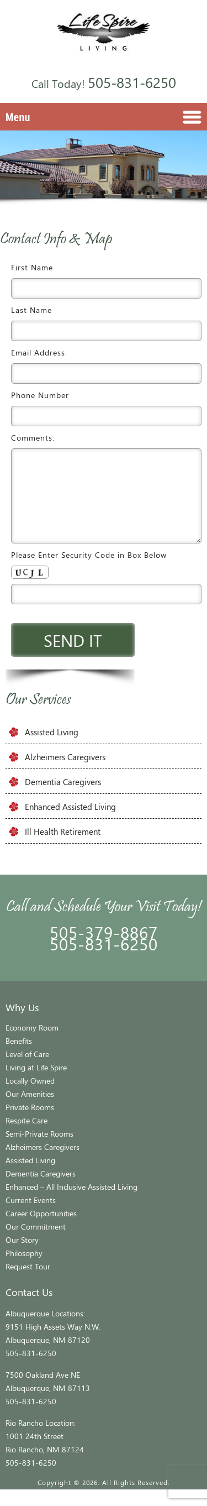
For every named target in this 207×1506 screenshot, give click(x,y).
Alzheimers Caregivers (65, 773)
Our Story (22, 1256)
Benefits (19, 1057)
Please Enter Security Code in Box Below (89, 571)
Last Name (31, 310)
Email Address (38, 352)
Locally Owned (30, 1097)
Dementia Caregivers (63, 798)
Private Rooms (30, 1123)
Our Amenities (30, 1110)
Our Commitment (36, 1243)
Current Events (31, 1216)
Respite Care (26, 1137)
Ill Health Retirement (62, 848)
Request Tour (28, 1283)
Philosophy (24, 1269)
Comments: (33, 437)
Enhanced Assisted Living (70, 823)
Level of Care (27, 1070)
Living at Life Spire (36, 1084)
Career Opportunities (41, 1230)
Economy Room (32, 1044)
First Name (32, 267)
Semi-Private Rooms (39, 1150)
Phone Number (40, 395)
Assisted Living (51, 748)
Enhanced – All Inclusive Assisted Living (71, 1203)
